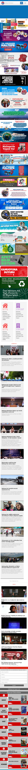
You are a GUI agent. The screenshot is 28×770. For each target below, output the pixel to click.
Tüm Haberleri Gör (14, 581)
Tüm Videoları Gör (14, 665)
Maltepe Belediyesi (7, 3)
